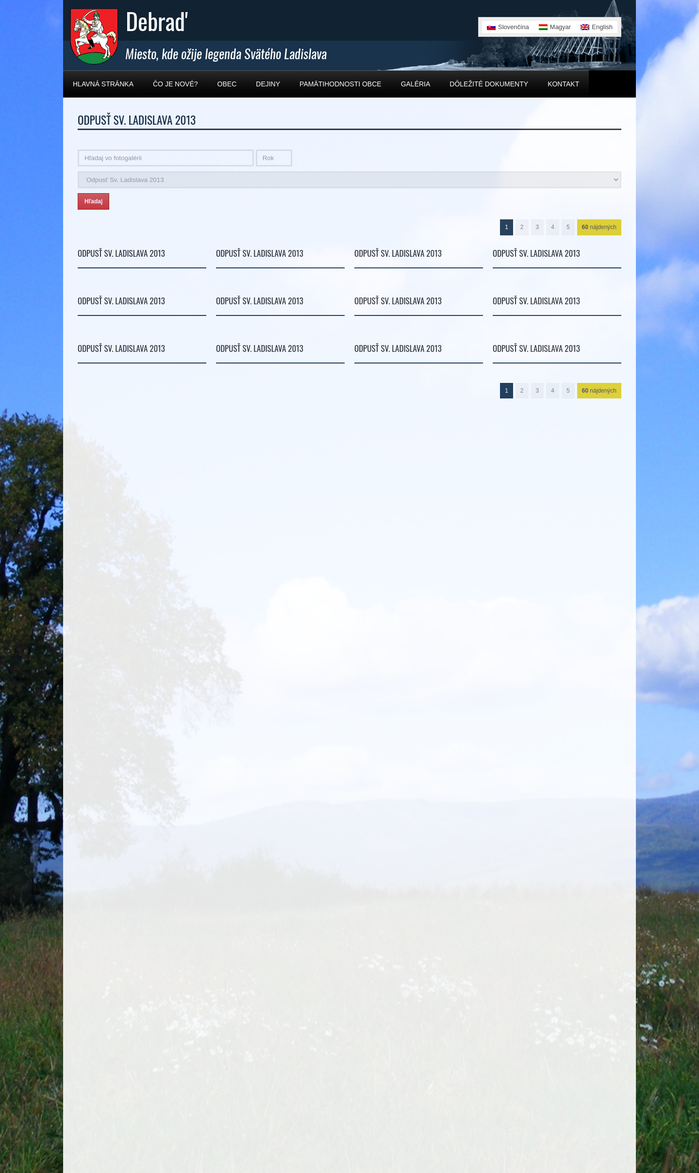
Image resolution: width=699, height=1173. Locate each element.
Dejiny (268, 84)
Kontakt (563, 84)
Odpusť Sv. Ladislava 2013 (121, 253)
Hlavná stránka (103, 84)
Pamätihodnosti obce (341, 84)
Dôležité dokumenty (488, 84)
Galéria (416, 84)
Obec (227, 84)
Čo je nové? (175, 84)
